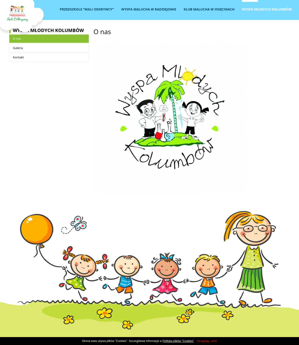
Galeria (18, 48)
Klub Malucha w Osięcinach (209, 9)
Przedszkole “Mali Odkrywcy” (87, 9)
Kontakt (18, 57)
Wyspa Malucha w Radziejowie (148, 9)
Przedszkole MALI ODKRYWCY (22, 18)
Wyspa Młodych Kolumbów (267, 9)
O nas (17, 38)
